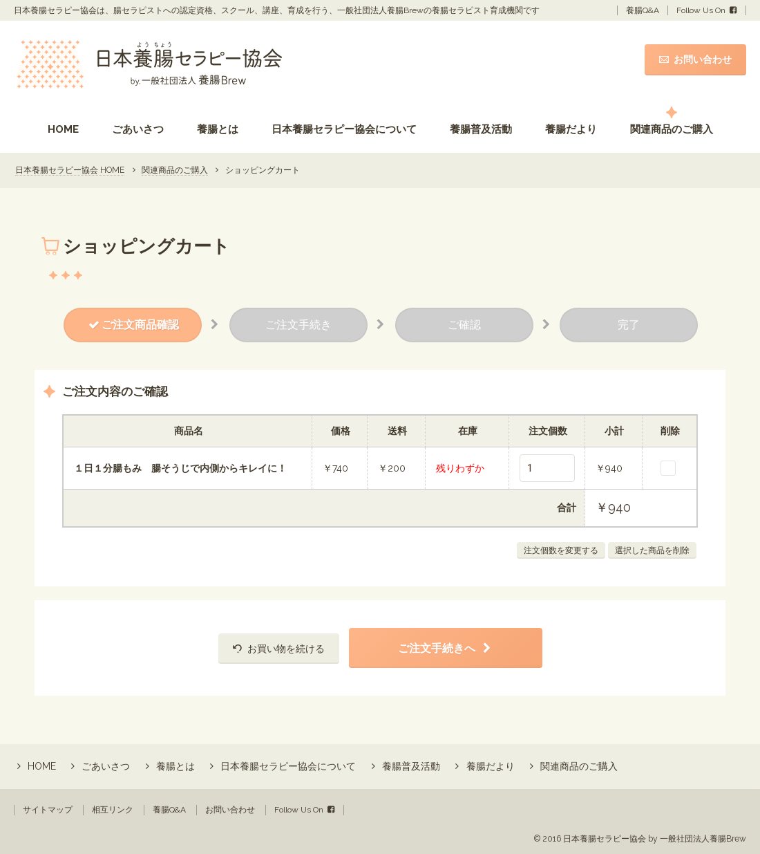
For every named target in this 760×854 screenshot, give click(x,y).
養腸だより (571, 129)
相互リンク (112, 810)
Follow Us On (700, 10)
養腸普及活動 (481, 129)
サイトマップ (48, 810)
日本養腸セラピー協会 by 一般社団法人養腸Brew (654, 839)
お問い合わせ (703, 59)
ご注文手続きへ (436, 648)
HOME (63, 129)
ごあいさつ (138, 129)
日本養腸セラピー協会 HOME (69, 170)
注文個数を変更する (561, 550)
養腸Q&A (642, 10)
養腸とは (217, 129)
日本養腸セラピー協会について (344, 129)
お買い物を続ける (286, 648)
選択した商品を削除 (652, 550)
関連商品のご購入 (671, 129)
